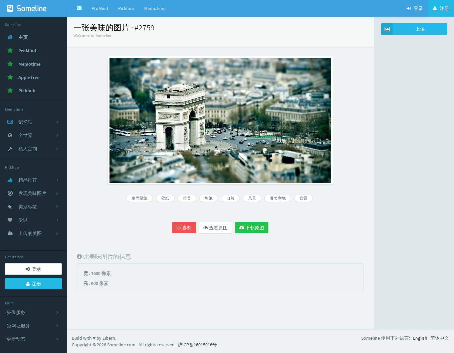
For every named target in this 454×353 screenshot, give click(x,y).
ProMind (99, 8)
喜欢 (184, 228)
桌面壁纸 (140, 198)
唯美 (187, 198)
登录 (33, 269)
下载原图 (251, 228)
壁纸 (165, 198)
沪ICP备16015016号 (197, 345)
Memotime (155, 8)
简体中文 (439, 338)
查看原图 (215, 228)
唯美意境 (278, 198)
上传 (403, 29)
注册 (33, 284)
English (420, 338)
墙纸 (209, 198)
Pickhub (126, 8)
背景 (303, 198)
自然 (230, 198)
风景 (252, 198)
